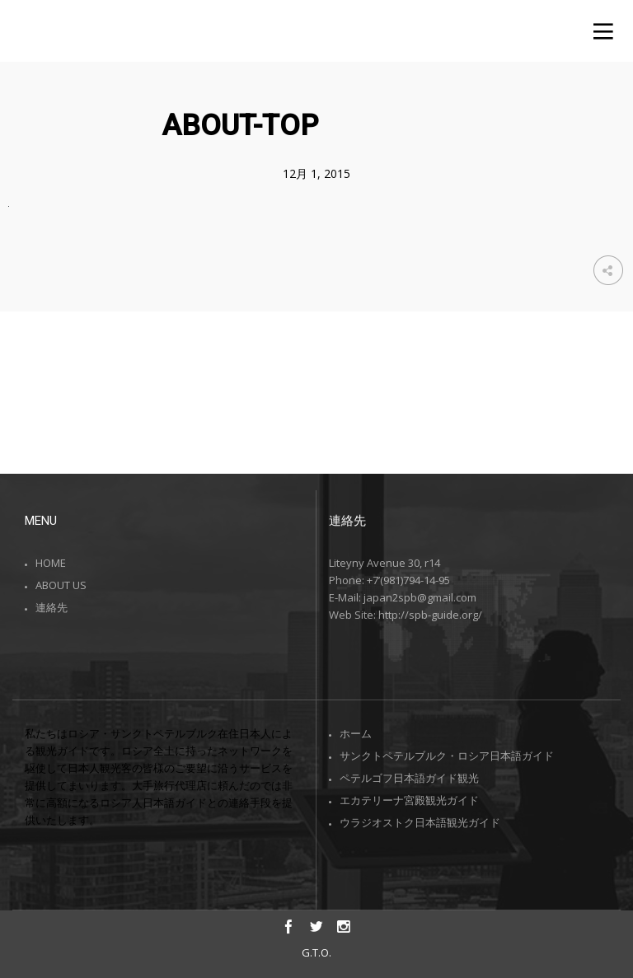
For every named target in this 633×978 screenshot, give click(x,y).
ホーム (356, 733)
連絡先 (51, 607)
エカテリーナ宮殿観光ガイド (409, 800)
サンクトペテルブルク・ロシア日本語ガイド (447, 755)
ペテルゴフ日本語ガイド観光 (409, 777)
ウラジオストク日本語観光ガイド (420, 822)
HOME (50, 562)
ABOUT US (61, 585)
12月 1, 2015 (316, 173)
